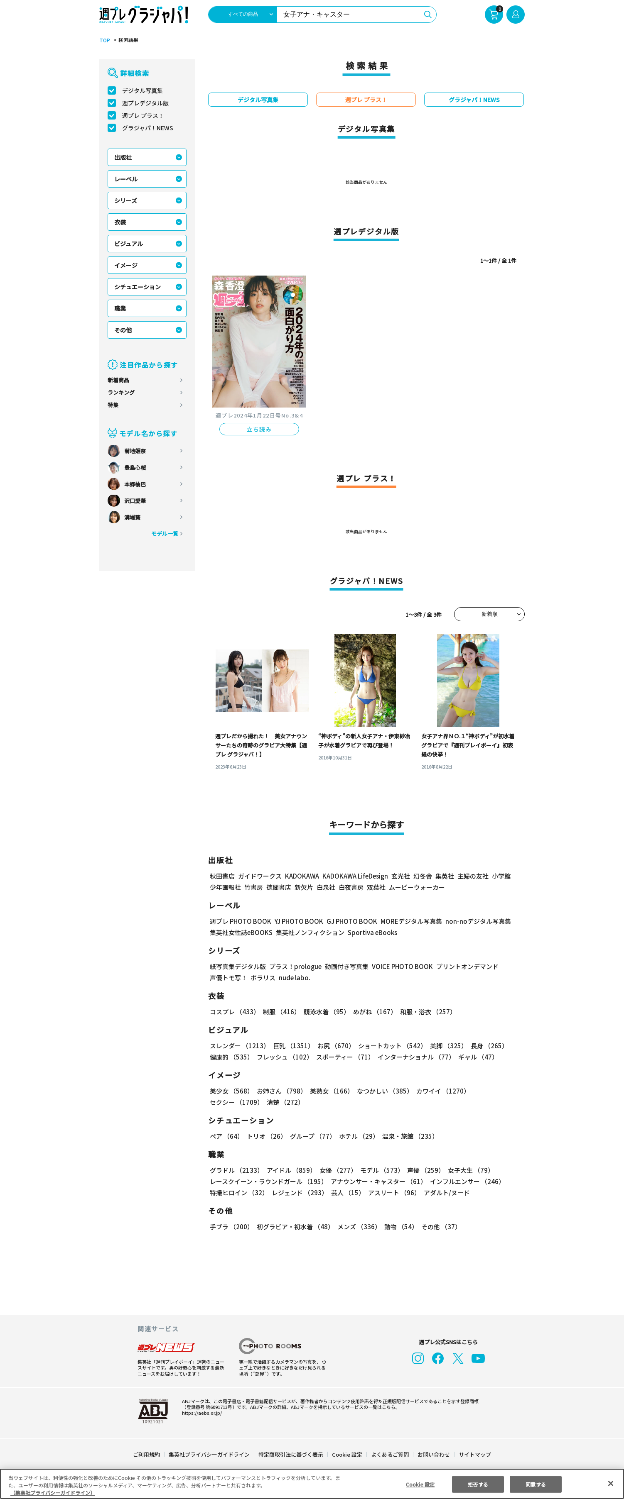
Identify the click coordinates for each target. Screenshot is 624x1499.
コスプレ (234, 1012)
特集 (113, 405)
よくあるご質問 (389, 1454)
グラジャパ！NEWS (148, 128)
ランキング (121, 393)
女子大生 (469, 1170)
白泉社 (326, 887)
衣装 (120, 222)
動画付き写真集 (343, 966)
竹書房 (253, 887)
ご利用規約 (146, 1454)
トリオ (267, 1136)
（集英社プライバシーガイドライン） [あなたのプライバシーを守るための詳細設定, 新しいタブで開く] (52, 1492)
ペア (226, 1136)
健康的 (231, 1057)
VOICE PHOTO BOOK (400, 966)
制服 (281, 1012)
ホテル (359, 1136)
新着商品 (118, 380)
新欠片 (304, 887)
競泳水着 (326, 1012)
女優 (337, 1170)
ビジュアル (128, 244)
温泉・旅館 (410, 1136)
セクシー (236, 1102)
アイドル (291, 1170)
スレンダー (239, 1046)
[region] (312, 1484)
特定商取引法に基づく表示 (291, 1454)
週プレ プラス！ (143, 115)
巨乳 (293, 1046)
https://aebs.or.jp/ (199, 1413)
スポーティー (344, 1057)
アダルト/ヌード (446, 1192)
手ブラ (231, 1226)
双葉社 (376, 887)
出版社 (123, 157)
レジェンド (299, 1192)
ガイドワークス (260, 876)
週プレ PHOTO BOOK (241, 921)
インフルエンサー (467, 1181)
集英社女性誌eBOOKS (241, 932)
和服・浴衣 (426, 1012)
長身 (487, 1046)
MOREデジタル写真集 (415, 921)
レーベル (126, 179)
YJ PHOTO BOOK (300, 921)
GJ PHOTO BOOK (355, 921)
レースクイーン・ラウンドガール (269, 1181)
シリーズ (126, 201)
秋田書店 (222, 876)
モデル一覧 (164, 534)
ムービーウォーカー (417, 887)
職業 (120, 308)
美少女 (231, 1091)
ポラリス (263, 977)
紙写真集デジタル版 (238, 966)
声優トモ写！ (228, 977)
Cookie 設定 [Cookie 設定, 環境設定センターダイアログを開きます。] (420, 1483)
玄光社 (402, 876)
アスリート (394, 1192)
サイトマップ (474, 1454)
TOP (104, 40)
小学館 (503, 876)
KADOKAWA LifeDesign (357, 876)
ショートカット (390, 1046)
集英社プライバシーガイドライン (209, 1454)
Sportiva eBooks (370, 932)
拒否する (478, 1483)
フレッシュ (284, 1057)
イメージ (126, 265)
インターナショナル (415, 1057)
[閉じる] (611, 1484)
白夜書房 (351, 887)
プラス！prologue (293, 966)
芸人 (347, 1192)
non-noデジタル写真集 (481, 921)
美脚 (446, 1046)
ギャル (478, 1057)
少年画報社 (225, 887)
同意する (536, 1483)
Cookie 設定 (346, 1454)
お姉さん (281, 1091)
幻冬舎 (424, 876)
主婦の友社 (475, 876)
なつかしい (384, 1091)
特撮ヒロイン (239, 1192)
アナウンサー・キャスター (379, 1181)
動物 (400, 1226)
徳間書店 (278, 887)
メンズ (358, 1226)
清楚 (284, 1102)
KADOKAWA (303, 876)
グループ (313, 1136)
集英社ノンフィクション (310, 932)
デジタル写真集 (142, 91)
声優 (424, 1170)
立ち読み (259, 429)
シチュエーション (137, 287)
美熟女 (330, 1091)
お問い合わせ (433, 1454)
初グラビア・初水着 (295, 1226)
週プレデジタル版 (145, 103)
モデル (381, 1170)
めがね (374, 1012)
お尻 (334, 1046)
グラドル (236, 1170)
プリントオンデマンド (466, 966)
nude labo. (293, 977)
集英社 (446, 876)
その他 (123, 330)
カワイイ (441, 1091)
